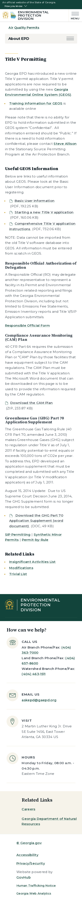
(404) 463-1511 (33, 674)
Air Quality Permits (24, 28)
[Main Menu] (74, 15)
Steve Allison (65, 144)
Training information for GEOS (36, 103)
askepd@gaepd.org (39, 700)
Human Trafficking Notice (36, 885)
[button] (70, 38)
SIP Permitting (18, 534)
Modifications (21, 568)
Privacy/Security (30, 863)
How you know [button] (13, 6)
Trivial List (18, 574)
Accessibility (27, 855)
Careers (28, 809)
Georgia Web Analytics (33, 893)
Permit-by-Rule (35, 540)
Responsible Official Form (27, 325)
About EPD (18, 38)
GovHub (23, 877)
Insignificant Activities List (32, 562)
